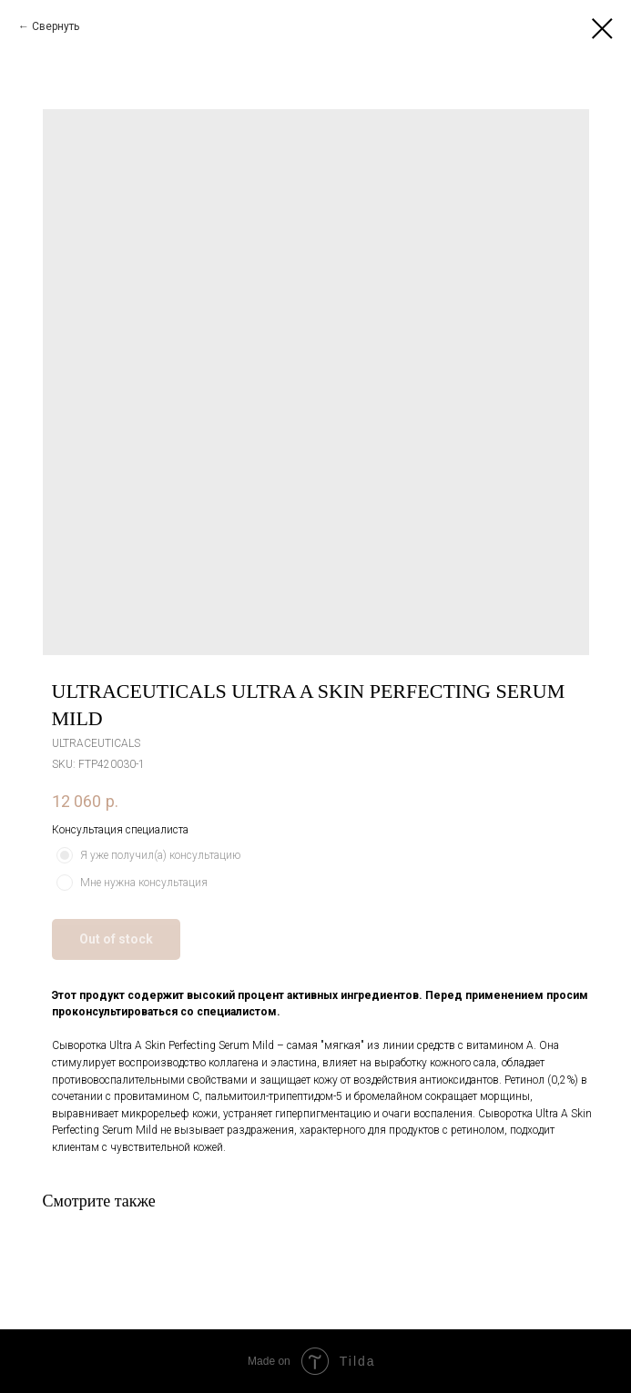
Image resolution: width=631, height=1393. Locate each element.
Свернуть (55, 26)
